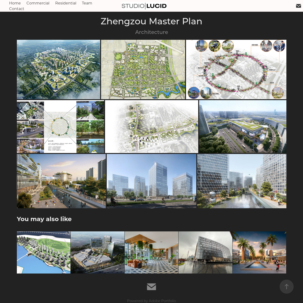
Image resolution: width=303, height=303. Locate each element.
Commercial (37, 2)
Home (15, 2)
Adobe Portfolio (162, 300)
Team (87, 2)
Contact (16, 8)
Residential (65, 2)
